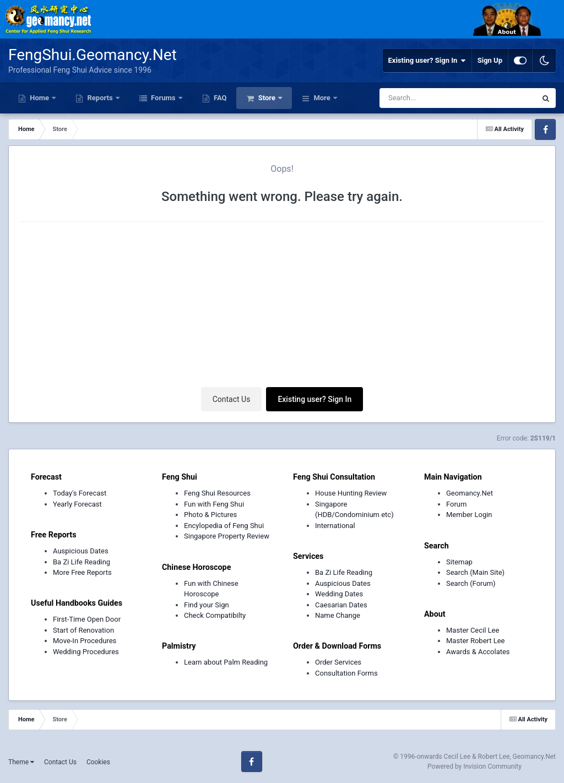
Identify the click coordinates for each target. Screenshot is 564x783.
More (322, 98)
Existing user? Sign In (427, 60)
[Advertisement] (282, 307)
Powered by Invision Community (474, 766)
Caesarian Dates (341, 605)
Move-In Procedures (84, 641)
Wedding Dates (339, 594)
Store (266, 98)
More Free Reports (82, 572)
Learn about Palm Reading (226, 662)
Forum (456, 504)
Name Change (337, 615)
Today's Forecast (79, 493)
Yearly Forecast (77, 504)
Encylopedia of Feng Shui (224, 525)
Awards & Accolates (478, 652)
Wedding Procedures (86, 652)
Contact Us (232, 399)
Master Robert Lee (475, 641)
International (335, 525)
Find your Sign (206, 605)
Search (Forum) (471, 583)
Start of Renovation (83, 630)
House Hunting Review (351, 493)
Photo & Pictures (210, 514)
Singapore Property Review (226, 536)
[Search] (433, 98)
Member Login (469, 514)
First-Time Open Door (87, 619)
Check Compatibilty (215, 615)
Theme (21, 762)
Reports (100, 98)
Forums (163, 98)
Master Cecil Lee (472, 630)
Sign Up (490, 60)
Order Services (338, 662)
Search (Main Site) (475, 572)
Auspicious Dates (81, 551)
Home (39, 98)
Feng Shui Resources (217, 493)
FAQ (219, 98)
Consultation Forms (346, 673)
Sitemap (459, 562)
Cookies (98, 762)
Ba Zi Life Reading (81, 562)
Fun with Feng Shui (214, 504)
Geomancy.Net (469, 493)
